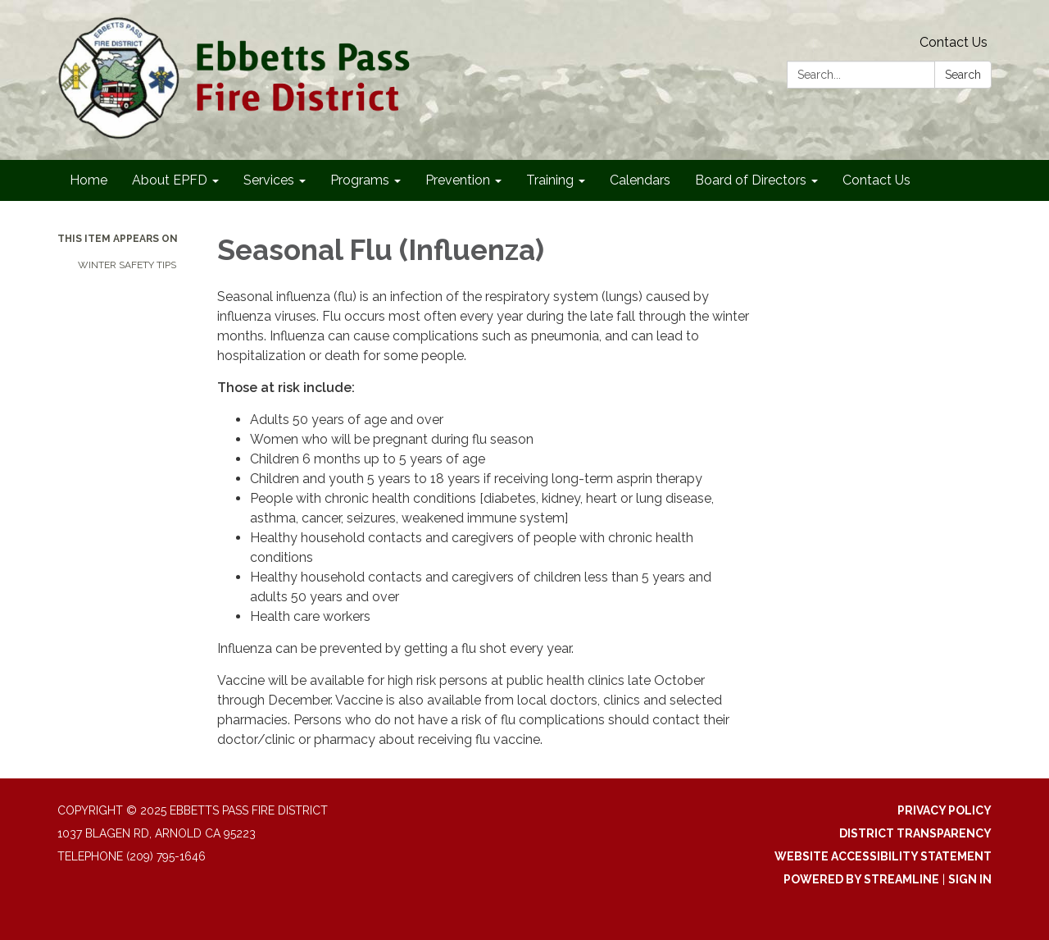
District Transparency (915, 833)
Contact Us (954, 42)
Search (963, 74)
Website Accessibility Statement (883, 856)
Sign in (970, 879)
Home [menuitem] (88, 180)
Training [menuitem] (550, 180)
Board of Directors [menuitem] (750, 180)
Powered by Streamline (861, 879)
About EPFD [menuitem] (169, 180)
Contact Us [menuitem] (876, 180)
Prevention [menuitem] (457, 180)
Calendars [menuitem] (640, 180)
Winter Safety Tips (127, 265)
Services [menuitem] (268, 180)
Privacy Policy (944, 810)
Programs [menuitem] (359, 180)
